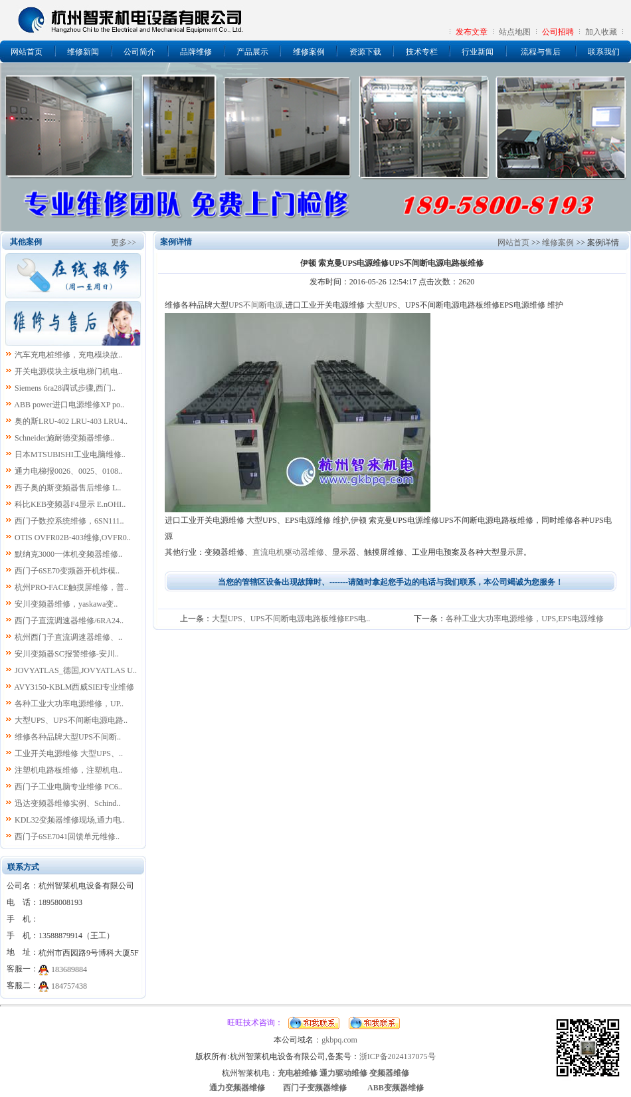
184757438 (69, 986)
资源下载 (365, 51)
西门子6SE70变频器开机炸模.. (67, 570)
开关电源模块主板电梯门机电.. (68, 371)
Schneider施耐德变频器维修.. (64, 438)
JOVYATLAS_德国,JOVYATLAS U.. (76, 670)
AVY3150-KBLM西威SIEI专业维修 (74, 687)
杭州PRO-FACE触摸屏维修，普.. (71, 587)
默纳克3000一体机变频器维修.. (68, 554)
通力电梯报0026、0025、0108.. (68, 471)
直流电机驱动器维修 (288, 552)
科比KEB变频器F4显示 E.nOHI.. (70, 504)
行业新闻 (478, 51)
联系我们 (604, 51)
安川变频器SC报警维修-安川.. (67, 653)
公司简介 (139, 51)
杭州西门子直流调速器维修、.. (68, 637)
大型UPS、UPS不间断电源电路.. (71, 720)
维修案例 (309, 51)
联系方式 (23, 867)
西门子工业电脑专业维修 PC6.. (68, 786)
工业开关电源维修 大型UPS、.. (69, 753)
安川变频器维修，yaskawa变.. (66, 604)
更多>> (123, 242)
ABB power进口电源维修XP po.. (69, 404)
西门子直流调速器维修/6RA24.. (69, 620)
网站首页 (27, 51)
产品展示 (252, 51)
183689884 (69, 969)
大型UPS (382, 305)
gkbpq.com (339, 1040)
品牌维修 (196, 51)
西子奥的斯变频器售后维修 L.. (68, 487)
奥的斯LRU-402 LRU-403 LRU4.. (71, 421)
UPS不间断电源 (255, 305)
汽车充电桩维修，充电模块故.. (68, 354)
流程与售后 (541, 51)
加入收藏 (601, 32)
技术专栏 (422, 51)
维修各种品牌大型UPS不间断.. (68, 737)
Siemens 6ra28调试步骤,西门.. (65, 388)
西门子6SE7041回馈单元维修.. (67, 836)
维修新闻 (83, 51)
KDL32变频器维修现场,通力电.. (70, 820)
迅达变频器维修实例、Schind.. (67, 803)
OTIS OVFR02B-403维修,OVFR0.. (73, 537)
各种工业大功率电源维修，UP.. (69, 703)
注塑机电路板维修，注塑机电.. (68, 770)
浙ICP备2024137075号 (397, 1056)
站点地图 (515, 32)
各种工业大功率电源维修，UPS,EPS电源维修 (525, 618)
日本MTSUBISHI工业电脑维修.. (70, 454)
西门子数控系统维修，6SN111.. (69, 521)
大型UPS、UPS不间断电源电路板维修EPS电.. (291, 618)
